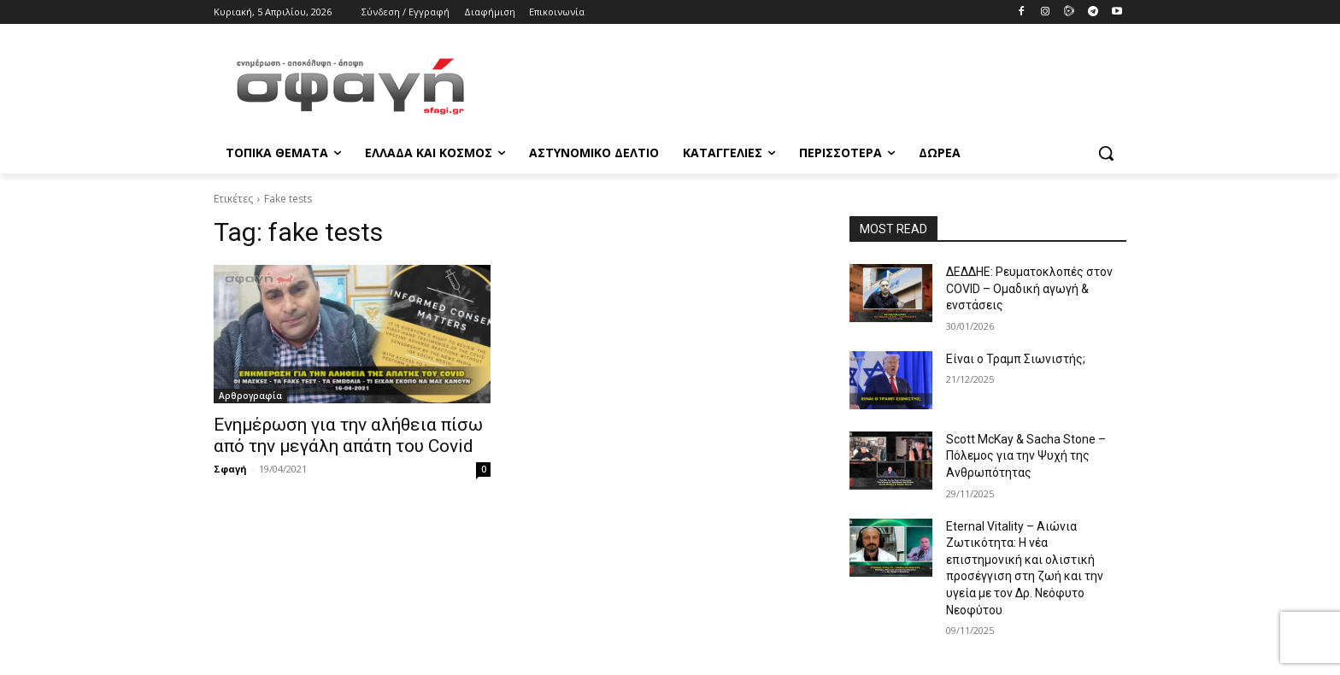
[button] (1105, 152)
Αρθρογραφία (250, 396)
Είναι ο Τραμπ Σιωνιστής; (1015, 359)
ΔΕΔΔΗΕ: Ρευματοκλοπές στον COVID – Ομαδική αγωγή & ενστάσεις (1029, 288)
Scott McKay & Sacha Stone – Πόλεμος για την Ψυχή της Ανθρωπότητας (1026, 455)
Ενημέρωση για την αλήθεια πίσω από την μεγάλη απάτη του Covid (348, 435)
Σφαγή (230, 468)
